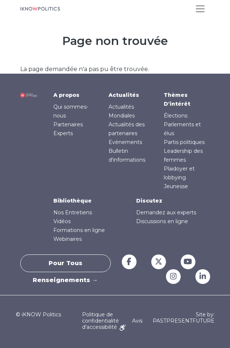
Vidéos (62, 221)
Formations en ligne (79, 230)
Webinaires (67, 239)
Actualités (124, 95)
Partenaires (68, 124)
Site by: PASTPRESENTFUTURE (184, 318)
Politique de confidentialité (100, 317)
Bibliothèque (72, 200)
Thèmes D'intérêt (177, 99)
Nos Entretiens (72, 212)
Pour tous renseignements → (65, 266)
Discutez (149, 200)
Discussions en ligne (162, 221)
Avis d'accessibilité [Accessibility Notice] (112, 323)
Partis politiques (184, 142)
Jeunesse (176, 186)
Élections (175, 115)
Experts (63, 133)
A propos (66, 95)
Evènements (125, 142)
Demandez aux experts (166, 212)
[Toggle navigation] (200, 9)
